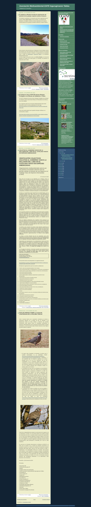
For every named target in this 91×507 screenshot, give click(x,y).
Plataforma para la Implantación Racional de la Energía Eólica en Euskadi (67, 136)
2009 (61, 171)
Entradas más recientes (22, 499)
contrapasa (46, 496)
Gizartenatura (30, 54)
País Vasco (46, 307)
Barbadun (38, 89)
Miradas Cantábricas (65, 113)
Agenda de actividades (64, 36)
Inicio (34, 499)
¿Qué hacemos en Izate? (65, 42)
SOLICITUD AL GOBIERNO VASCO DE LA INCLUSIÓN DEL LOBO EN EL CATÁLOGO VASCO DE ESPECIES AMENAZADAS (33, 152)
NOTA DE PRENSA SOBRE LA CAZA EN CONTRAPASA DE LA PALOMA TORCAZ (30, 313)
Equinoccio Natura (37, 54)
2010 (61, 169)
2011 (61, 168)
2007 (61, 175)
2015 (61, 151)
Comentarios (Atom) (27, 502)
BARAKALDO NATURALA (66, 122)
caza (43, 496)
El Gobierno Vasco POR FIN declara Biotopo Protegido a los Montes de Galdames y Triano (32, 95)
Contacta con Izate (63, 44)
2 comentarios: (45, 143)
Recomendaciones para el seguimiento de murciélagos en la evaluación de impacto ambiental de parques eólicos (67, 140)
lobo (43, 307)
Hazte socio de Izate (64, 46)
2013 (61, 164)
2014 (61, 163)
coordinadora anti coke (66, 104)
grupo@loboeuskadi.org (24, 257)
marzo (62, 153)
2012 (61, 166)
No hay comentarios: (44, 87)
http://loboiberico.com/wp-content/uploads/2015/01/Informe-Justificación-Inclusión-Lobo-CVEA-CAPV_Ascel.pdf (33, 263)
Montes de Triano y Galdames (43, 144)
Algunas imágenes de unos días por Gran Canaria (69, 116)
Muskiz (41, 89)
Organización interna (64, 47)
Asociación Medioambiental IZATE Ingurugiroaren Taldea (44, 6)
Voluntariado (46, 89)
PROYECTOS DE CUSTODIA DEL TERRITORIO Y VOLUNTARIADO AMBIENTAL (67, 31)
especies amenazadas (36, 307)
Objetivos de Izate (63, 40)
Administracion (29, 307)
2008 (61, 173)
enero (62, 161)
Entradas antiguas (46, 499)
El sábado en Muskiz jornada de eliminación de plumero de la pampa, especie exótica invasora (32, 15)
